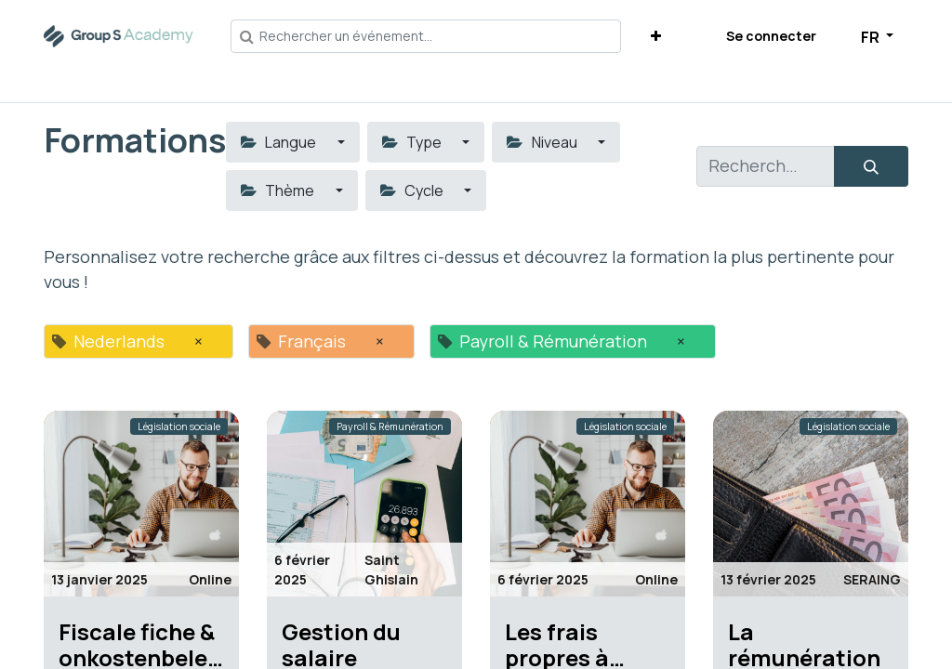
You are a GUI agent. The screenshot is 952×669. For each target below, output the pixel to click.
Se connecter (771, 36)
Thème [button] (279, 190)
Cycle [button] (413, 190)
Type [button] (413, 142)
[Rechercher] (871, 166)
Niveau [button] (543, 142)
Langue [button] (280, 142)
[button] (655, 36)
